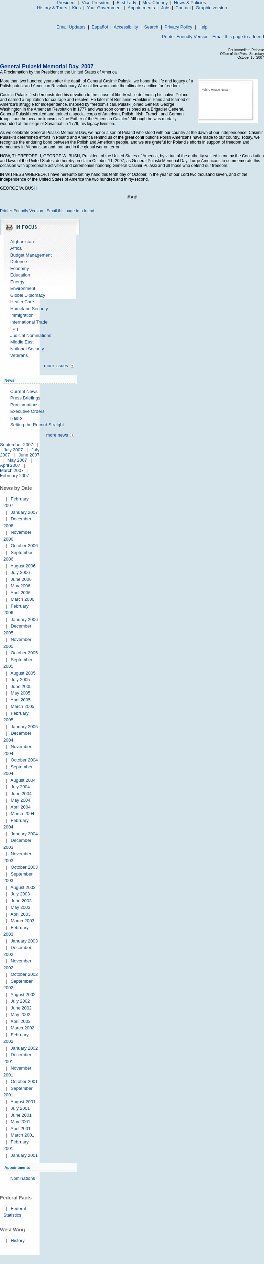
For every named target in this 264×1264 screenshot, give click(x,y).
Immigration (22, 315)
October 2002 (24, 974)
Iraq (14, 328)
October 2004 (24, 760)
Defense (18, 261)
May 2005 (20, 693)
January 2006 (24, 619)
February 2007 (14, 475)
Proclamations (24, 404)
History (17, 1240)
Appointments (141, 7)
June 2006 (21, 579)
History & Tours (52, 7)
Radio (16, 418)
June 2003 (21, 900)
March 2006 (22, 599)
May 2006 (20, 585)
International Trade (28, 322)
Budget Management (31, 255)
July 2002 (20, 1001)
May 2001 (20, 1121)
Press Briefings (25, 397)
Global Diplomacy (27, 295)
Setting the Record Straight (37, 424)
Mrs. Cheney (155, 2)
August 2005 (22, 673)
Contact (183, 7)
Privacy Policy (178, 27)
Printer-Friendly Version (185, 36)
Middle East (22, 342)
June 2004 (21, 793)
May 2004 (20, 800)
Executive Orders (27, 411)
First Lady (126, 2)
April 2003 (20, 914)
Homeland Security (29, 308)
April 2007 (10, 465)
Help (203, 27)
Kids (76, 7)
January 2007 (24, 512)
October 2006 (24, 545)
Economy (19, 268)
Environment (22, 288)
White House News (215, 89)
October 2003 (24, 867)
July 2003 (20, 893)
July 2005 (20, 679)
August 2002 (22, 994)
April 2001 (20, 1128)
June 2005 (21, 686)
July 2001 (20, 1108)
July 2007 (13, 449)
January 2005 (24, 726)
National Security (27, 348)
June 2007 (29, 455)
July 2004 (20, 786)
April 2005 (20, 699)
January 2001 (24, 1155)
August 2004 (22, 780)
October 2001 (24, 1081)
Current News (23, 391)
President (66, 2)
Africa (16, 248)
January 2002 (24, 1048)
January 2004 (24, 833)
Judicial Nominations (30, 335)
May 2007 (17, 460)
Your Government (104, 7)
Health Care (22, 301)
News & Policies (190, 2)
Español (100, 27)
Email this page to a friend (238, 36)
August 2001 (22, 1101)
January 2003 (24, 941)
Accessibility (126, 27)
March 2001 (22, 1135)
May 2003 (20, 907)
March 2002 (22, 1027)
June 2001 (21, 1115)
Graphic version (211, 7)
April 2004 (20, 807)
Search (151, 27)
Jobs (165, 7)
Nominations (22, 1178)
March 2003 (22, 920)
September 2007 (16, 444)
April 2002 (20, 1021)
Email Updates (71, 27)
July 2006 (20, 572)
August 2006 (22, 565)
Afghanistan (22, 241)
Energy (17, 281)
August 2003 (22, 887)
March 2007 (12, 470)
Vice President (96, 2)
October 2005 (24, 652)
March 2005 (22, 706)
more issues (56, 365)
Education (20, 275)
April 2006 (20, 592)
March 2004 (22, 813)
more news (57, 435)
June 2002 (21, 1008)
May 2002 (20, 1014)
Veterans (19, 355)
